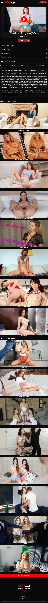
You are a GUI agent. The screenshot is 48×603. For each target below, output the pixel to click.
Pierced (25, 92)
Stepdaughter (4, 94)
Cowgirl (21, 90)
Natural (21, 92)
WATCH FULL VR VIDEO (24, 40)
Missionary (16, 92)
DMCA (24, 591)
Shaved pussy (42, 92)
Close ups (16, 90)
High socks (10, 92)
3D (2, 90)
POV (29, 92)
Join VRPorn (43, 2)
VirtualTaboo (22, 34)
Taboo (10, 94)
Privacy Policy (24, 596)
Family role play (39, 90)
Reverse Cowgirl (35, 92)
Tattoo (14, 94)
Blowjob (11, 90)
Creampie (26, 90)
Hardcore (4, 92)
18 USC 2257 (24, 593)
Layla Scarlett (26, 36)
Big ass (6, 90)
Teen (18, 94)
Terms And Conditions (24, 598)
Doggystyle (32, 90)
